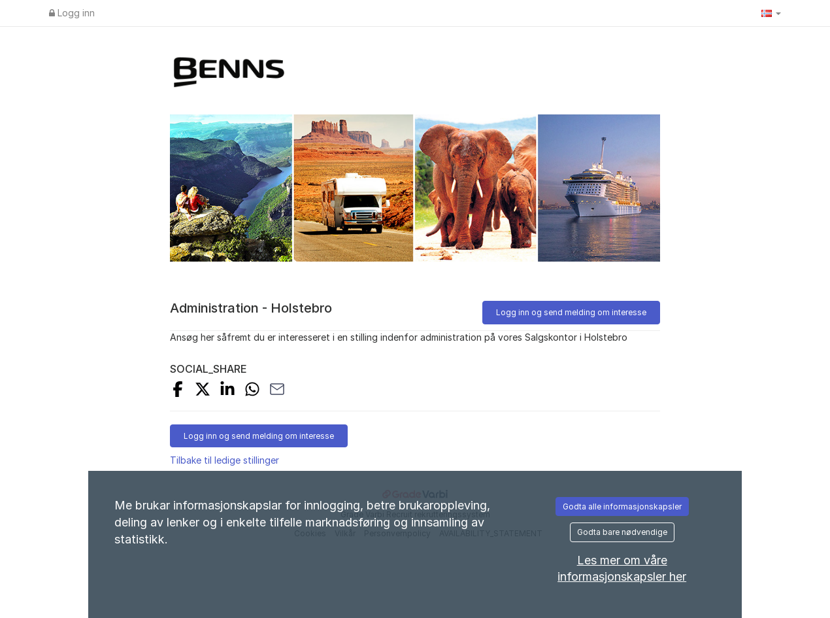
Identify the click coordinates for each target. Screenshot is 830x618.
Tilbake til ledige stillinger (224, 460)
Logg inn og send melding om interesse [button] (571, 312)
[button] (771, 13)
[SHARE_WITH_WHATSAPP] (252, 390)
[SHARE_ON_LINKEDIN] (227, 390)
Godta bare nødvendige (622, 532)
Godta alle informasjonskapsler (622, 506)
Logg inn (72, 12)
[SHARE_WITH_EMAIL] (277, 390)
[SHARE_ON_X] (202, 390)
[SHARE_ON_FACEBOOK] (178, 390)
